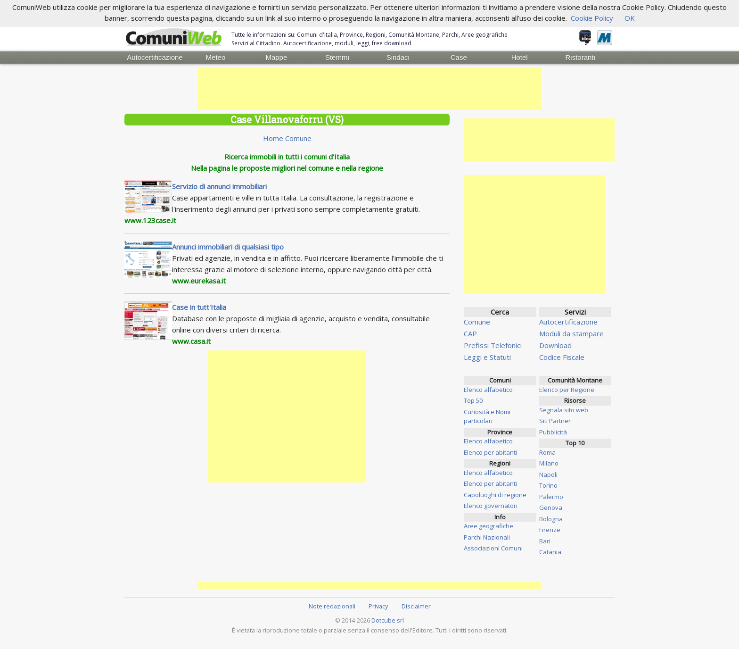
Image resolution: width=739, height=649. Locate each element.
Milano (548, 463)
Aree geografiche (488, 526)
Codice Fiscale (561, 357)
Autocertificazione (154, 57)
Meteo (216, 57)
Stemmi (337, 57)
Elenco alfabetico (488, 389)
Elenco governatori (490, 505)
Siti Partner (555, 420)
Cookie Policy (592, 18)
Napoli (548, 474)
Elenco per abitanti (490, 452)
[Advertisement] (369, 88)
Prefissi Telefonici (493, 345)
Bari (544, 541)
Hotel (519, 57)
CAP (470, 333)
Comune (477, 321)
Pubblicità (553, 432)
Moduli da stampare (571, 333)
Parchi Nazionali (487, 537)
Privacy (378, 606)
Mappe (276, 57)
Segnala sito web (563, 410)
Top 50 (473, 400)
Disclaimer (416, 606)
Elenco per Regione (566, 389)
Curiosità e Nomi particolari (487, 416)
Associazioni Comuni (493, 548)
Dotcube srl (387, 620)
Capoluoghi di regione (495, 495)
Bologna (551, 519)
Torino (548, 485)
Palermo (551, 496)
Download (555, 345)
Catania (550, 552)
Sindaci (398, 57)
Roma (547, 452)
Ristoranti (580, 57)
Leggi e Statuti (487, 357)
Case (459, 57)
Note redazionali (332, 606)
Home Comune (287, 138)
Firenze (549, 529)
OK (629, 18)
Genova (550, 507)
